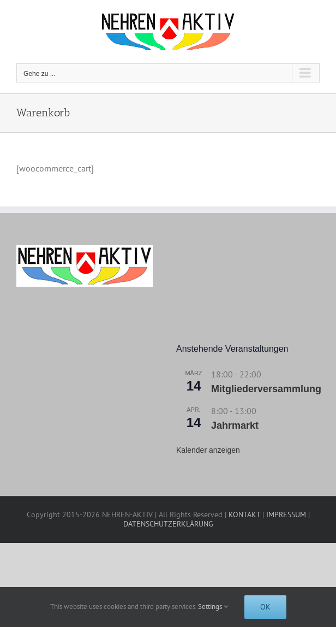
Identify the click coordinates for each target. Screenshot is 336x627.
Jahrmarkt (235, 425)
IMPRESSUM (286, 514)
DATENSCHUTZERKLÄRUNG (168, 524)
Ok (265, 607)
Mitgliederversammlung (266, 388)
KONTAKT (244, 514)
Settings (213, 606)
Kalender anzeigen (208, 450)
